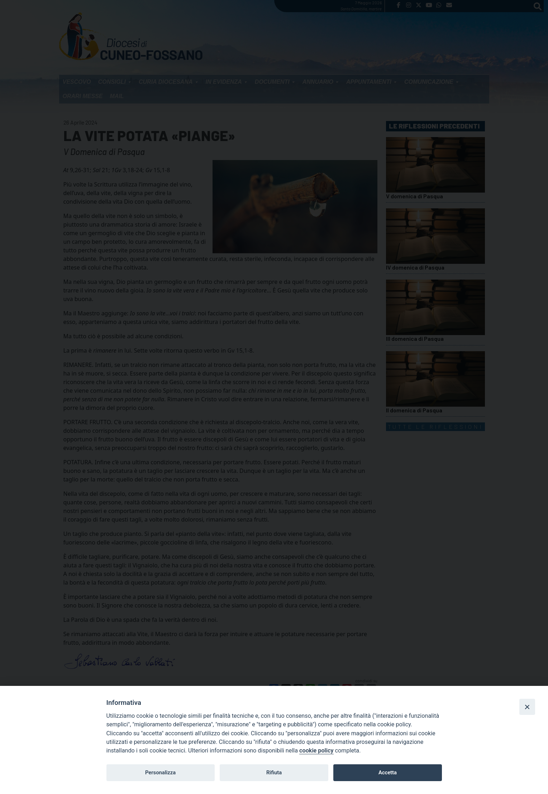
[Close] (527, 707)
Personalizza (160, 772)
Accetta (387, 772)
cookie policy (316, 750)
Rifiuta (274, 772)
